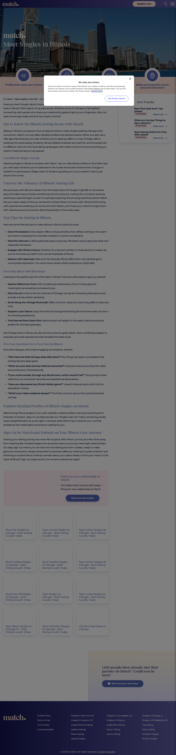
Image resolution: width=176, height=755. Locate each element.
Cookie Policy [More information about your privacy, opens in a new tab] (97, 91)
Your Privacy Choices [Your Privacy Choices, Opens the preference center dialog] (116, 98)
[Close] (130, 79)
